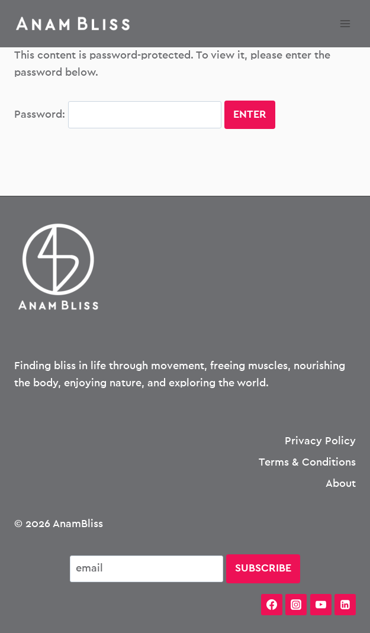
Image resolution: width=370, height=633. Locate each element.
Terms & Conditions (307, 462)
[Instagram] (296, 604)
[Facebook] (271, 604)
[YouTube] (321, 604)
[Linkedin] (345, 604)
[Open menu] (345, 23)
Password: (117, 114)
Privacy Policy (320, 441)
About (341, 484)
